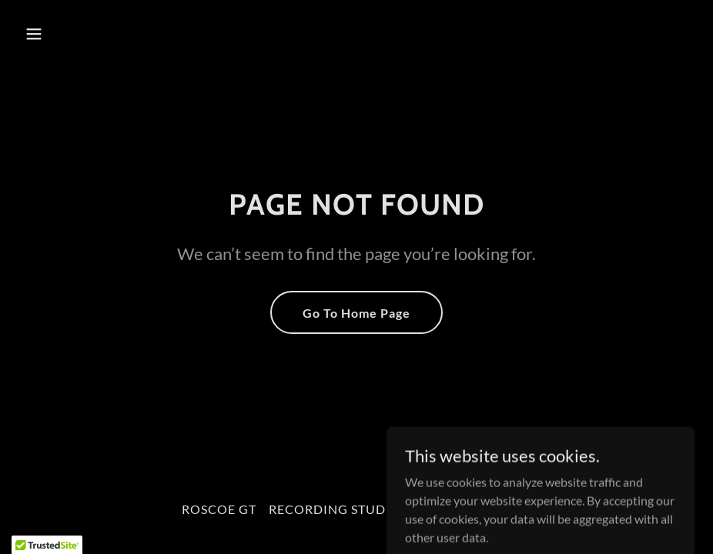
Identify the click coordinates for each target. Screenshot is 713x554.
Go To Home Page (356, 312)
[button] (96, 33)
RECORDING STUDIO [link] (335, 509)
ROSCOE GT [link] (219, 509)
